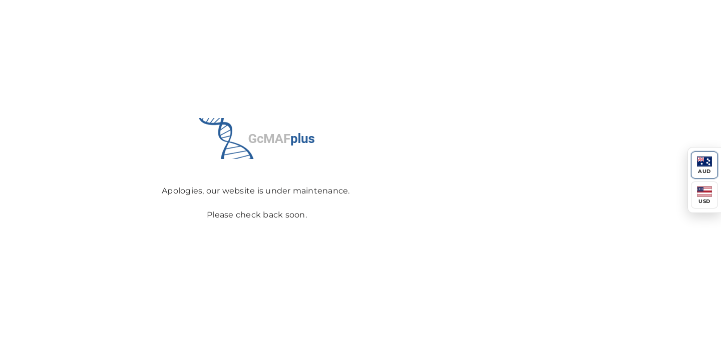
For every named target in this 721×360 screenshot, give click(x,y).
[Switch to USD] (704, 195)
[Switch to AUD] (704, 165)
